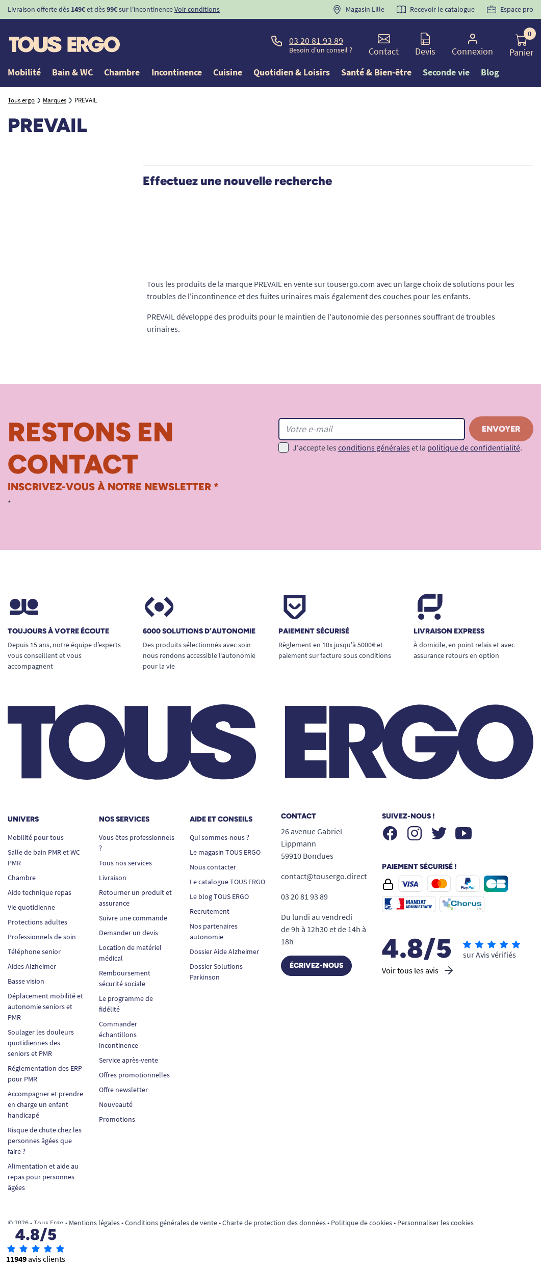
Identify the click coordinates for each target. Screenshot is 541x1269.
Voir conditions (197, 9)
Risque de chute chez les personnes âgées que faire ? (45, 1140)
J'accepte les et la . (407, 447)
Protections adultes (37, 922)
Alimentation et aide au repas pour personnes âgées (43, 1176)
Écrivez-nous (316, 965)
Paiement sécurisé (313, 631)
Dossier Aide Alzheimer (224, 951)
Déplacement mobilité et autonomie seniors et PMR (45, 1006)
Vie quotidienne (31, 907)
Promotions (117, 1119)
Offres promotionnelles (134, 1074)
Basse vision (26, 981)
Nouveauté (116, 1104)
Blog (490, 72)
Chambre (22, 877)
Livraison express (449, 631)
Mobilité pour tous (36, 837)
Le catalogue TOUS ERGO (227, 881)
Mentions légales (94, 1222)
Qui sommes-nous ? (219, 837)
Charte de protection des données (274, 1222)
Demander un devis (128, 932)
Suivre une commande (133, 917)
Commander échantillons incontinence (118, 1034)
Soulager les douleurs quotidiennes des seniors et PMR (41, 1042)
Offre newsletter (123, 1089)
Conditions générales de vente (171, 1222)
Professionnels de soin (42, 936)
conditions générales (374, 447)
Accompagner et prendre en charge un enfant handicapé (45, 1104)
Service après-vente (128, 1060)
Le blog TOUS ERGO (219, 896)
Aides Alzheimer (32, 966)
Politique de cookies (361, 1222)
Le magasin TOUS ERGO (225, 852)
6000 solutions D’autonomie (199, 631)
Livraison (112, 877)
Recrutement (209, 911)
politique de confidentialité (473, 447)
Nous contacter (213, 866)
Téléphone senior (34, 951)
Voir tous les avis (418, 970)
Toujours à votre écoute (58, 631)
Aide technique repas (39, 892)
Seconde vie (446, 72)
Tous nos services (125, 862)
